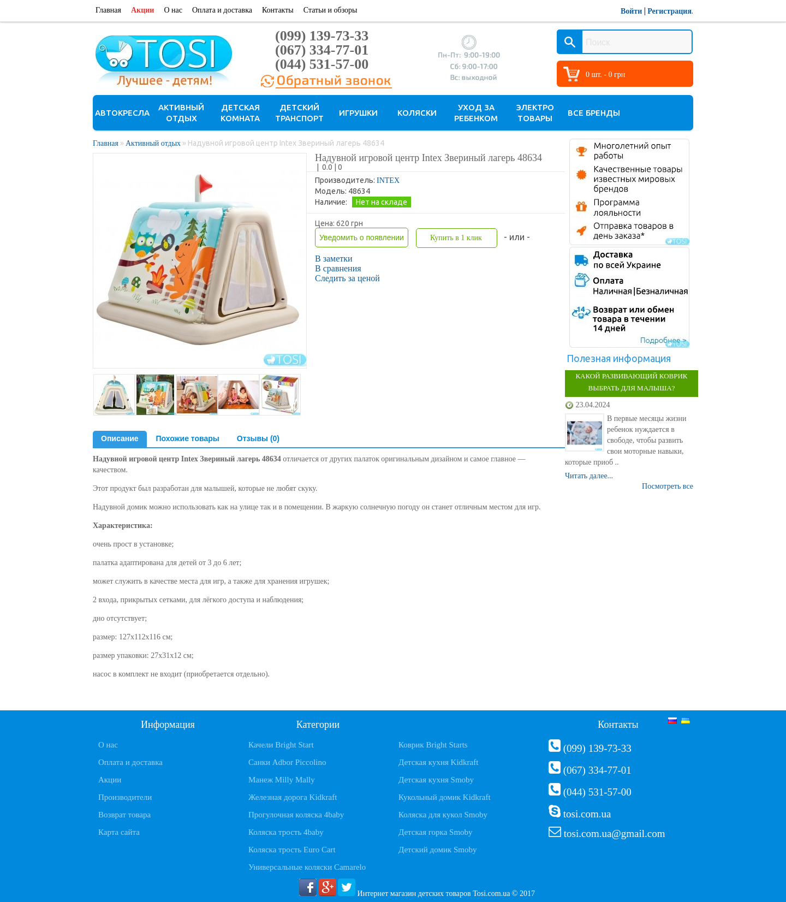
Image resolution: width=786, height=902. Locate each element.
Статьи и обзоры (330, 10)
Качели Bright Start (281, 744)
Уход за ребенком (476, 113)
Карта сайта (119, 832)
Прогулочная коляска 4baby (296, 814)
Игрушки (358, 112)
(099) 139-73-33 (321, 36)
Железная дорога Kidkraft (292, 797)
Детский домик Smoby (437, 849)
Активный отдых (181, 113)
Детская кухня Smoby (436, 779)
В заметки (334, 258)
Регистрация (669, 11)
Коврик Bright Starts (433, 744)
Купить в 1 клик (456, 238)
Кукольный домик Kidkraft (444, 797)
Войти (631, 11)
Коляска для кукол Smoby (442, 814)
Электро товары (535, 113)
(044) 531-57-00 (321, 64)
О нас (173, 10)
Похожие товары (187, 438)
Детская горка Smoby (435, 832)
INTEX (388, 180)
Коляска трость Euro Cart (292, 849)
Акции (142, 10)
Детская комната (240, 113)
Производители (125, 797)
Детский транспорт (299, 113)
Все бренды (594, 112)
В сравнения (338, 268)
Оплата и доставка (222, 10)
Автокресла (122, 112)
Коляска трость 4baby (286, 832)
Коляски (417, 112)
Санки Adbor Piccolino (287, 762)
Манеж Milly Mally (281, 779)
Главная (108, 10)
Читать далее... (589, 476)
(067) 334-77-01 (321, 50)
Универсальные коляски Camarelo (307, 867)
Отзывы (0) (258, 438)
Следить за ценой (347, 278)
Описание (120, 438)
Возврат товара (124, 814)
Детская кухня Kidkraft (438, 762)
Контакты (278, 10)
